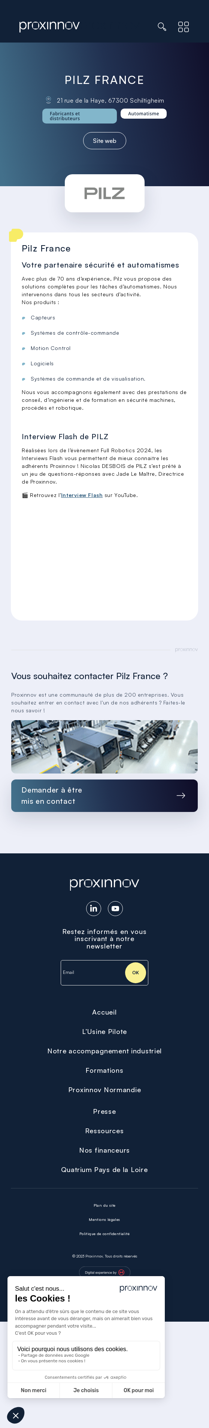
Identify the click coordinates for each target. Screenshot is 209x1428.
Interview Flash (82, 495)
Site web (104, 140)
